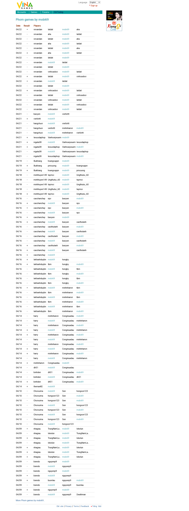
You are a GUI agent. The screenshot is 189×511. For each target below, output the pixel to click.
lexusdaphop (39, 137)
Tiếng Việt (96, 506)
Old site (60, 506)
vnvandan (38, 29)
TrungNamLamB (55, 429)
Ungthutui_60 (83, 175)
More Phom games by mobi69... (30, 500)
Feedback (85, 506)
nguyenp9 (52, 461)
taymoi (51, 175)
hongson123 (82, 391)
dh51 (36, 367)
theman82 (38, 386)
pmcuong (52, 165)
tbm (49, 264)
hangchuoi (38, 123)
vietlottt (65, 114)
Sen (64, 391)
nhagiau (37, 429)
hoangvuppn (53, 161)
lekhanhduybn (40, 259)
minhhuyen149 (40, 175)
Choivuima (38, 391)
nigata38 (37, 142)
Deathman (81, 494)
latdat (50, 29)
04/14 (19, 316)
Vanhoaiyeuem (54, 137)
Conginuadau (68, 316)
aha (78, 29)
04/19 (19, 161)
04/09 (19, 429)
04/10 (19, 391)
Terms (76, 506)
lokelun (80, 429)
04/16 (19, 198)
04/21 (19, 114)
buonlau (51, 480)
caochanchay (39, 198)
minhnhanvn (67, 128)
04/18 (19, 175)
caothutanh (81, 222)
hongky (65, 259)
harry (36, 316)
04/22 (19, 29)
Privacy (68, 506)
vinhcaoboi (53, 71)
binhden (37, 372)
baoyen (37, 114)
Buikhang (38, 161)
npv (49, 198)
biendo (37, 461)
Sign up (94, 5)
